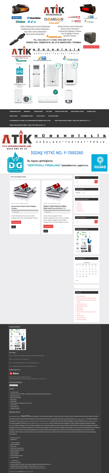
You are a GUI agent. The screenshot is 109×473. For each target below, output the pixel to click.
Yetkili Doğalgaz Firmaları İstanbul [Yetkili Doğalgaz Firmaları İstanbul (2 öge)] (74, 421)
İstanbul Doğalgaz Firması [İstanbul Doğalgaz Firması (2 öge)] (30, 427)
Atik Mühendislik (81, 296)
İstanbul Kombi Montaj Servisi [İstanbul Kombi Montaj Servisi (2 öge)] (63, 432)
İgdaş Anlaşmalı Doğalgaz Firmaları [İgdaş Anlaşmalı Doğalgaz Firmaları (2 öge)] (65, 423)
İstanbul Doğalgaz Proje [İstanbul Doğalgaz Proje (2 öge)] (87, 427)
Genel (13, 227)
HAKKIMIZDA (27, 111)
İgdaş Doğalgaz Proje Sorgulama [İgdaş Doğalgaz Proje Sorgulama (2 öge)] (56, 425)
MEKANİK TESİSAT (91, 111)
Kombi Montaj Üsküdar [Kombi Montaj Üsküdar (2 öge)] (38, 419)
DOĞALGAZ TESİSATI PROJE (61, 111)
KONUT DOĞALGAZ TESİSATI (77, 111)
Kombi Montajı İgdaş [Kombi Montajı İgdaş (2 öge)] (53, 419)
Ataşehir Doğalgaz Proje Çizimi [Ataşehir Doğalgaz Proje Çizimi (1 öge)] (15, 416)
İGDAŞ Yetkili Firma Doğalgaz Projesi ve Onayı (21, 403)
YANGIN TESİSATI (14, 116)
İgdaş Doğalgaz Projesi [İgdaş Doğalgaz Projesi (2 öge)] (39, 425)
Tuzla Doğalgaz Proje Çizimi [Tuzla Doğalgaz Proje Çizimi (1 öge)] (45, 421)
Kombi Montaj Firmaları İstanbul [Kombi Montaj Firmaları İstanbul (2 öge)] (70, 416)
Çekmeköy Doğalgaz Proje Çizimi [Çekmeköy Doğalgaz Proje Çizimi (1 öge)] (91, 421)
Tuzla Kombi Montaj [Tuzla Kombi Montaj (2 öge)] (57, 421)
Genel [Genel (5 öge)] (25, 416)
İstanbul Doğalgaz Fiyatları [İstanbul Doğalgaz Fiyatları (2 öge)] (46, 427)
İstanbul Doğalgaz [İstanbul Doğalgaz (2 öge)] (87, 425)
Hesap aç (79, 203)
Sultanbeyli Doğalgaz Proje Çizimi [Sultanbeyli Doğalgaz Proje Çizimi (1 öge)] (22, 421)
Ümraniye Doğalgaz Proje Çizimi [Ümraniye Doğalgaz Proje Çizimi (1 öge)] (34, 423)
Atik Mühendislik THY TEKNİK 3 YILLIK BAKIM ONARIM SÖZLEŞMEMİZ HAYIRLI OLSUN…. (31, 120)
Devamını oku (15, 222)
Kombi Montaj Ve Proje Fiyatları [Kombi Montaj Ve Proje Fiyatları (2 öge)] (21, 419)
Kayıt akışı (79, 206)
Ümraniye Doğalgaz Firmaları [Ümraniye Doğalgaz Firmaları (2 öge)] (18, 423)
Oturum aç (79, 205)
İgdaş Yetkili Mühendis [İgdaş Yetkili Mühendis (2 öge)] (74, 425)
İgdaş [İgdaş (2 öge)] (52, 423)
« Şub (77, 280)
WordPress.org (80, 210)
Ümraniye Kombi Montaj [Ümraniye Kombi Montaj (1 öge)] (44, 423)
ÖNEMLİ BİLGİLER (81, 317)
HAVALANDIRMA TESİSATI (27, 116)
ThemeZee (20, 471)
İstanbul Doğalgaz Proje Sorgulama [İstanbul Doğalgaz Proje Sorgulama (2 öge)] (35, 429)
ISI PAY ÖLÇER (80, 315)
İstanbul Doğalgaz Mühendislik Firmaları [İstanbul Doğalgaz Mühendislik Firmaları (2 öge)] (67, 427)
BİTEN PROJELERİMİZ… (53, 116)
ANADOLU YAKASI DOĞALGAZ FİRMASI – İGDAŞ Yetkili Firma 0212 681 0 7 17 (27, 125)
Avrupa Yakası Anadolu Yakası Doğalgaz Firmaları (23, 207)
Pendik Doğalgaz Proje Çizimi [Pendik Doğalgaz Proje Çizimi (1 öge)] (80, 419)
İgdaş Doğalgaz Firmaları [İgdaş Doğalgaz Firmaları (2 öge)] (23, 425)
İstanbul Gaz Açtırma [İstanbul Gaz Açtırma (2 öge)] (32, 432)
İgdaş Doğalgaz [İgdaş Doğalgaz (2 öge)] (81, 423)
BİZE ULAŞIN (49, 111)
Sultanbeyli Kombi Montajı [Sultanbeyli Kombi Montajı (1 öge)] (34, 421)
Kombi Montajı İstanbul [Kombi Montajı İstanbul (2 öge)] (67, 419)
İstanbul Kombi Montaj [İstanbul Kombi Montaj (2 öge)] (46, 432)
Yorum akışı (79, 208)
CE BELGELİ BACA (41, 116)
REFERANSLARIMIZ (38, 111)
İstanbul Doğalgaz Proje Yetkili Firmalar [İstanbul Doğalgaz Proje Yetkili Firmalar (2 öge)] (58, 429)
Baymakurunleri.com (15, 111)
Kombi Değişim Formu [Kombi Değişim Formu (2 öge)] (37, 416)
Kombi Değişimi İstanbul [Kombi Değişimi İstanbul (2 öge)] (52, 416)
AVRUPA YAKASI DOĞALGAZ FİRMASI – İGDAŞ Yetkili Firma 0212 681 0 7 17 (72, 120)
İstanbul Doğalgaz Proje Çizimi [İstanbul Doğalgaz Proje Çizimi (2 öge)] (80, 429)
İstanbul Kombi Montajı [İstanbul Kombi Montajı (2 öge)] (80, 432)
